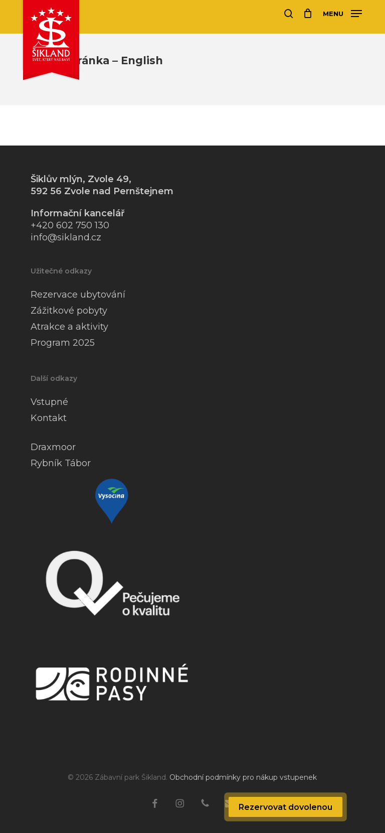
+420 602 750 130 (70, 225)
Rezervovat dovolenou (285, 807)
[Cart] (308, 13)
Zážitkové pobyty (69, 310)
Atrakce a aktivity (69, 326)
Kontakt (49, 418)
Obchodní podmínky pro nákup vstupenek (243, 777)
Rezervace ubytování (78, 294)
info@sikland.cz (66, 237)
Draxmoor (53, 447)
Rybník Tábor (61, 463)
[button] (342, 13)
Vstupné (49, 401)
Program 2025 (63, 342)
